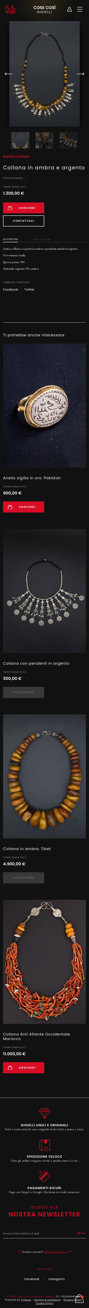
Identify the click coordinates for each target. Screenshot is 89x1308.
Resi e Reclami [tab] (42, 239)
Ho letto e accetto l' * (46, 1252)
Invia (81, 1233)
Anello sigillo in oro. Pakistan (32, 477)
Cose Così (44, 9)
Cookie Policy (44, 1303)
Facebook (31, 1279)
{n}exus (26, 1299)
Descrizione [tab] (10, 239)
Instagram (57, 1279)
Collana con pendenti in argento (36, 663)
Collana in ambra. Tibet (27, 848)
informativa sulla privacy (56, 1252)
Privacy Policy (73, 1299)
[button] (79, 74)
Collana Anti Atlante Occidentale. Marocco (37, 1036)
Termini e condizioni (47, 1299)
